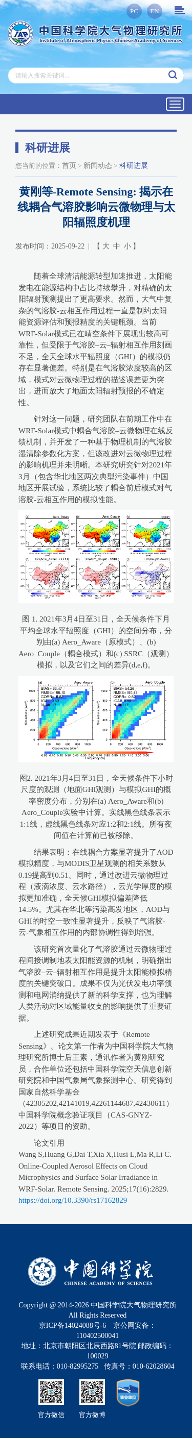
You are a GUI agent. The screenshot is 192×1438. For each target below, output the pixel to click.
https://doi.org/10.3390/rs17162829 (72, 1200)
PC (134, 11)
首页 (69, 165)
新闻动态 (97, 165)
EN (154, 11)
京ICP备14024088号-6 (72, 1325)
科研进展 (133, 165)
